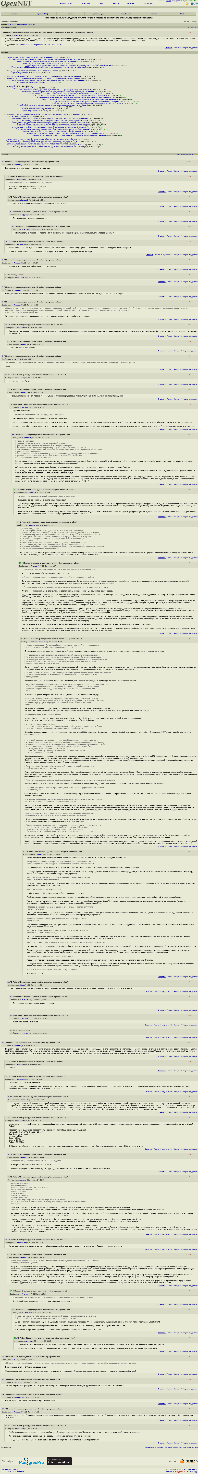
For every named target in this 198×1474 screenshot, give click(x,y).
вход (173, 1)
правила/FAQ (42, 14)
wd (13, 86)
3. (6, 176)
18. (8, 389)
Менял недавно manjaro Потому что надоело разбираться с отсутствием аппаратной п (44, 122)
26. (11, 404)
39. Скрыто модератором (20, 1030)
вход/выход (126, 14)
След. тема (194, 1447)
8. (3, 302)
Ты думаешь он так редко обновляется (37, 63)
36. (6, 325)
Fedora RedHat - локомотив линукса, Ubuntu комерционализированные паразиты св (49, 105)
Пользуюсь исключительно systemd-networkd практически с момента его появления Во (39, 76)
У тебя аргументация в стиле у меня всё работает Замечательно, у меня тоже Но (83, 103)
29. (3, 1357)
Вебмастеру (192, 1472)
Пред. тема (186, 1447)
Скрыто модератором (19, 73)
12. (6, 241)
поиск (70, 14)
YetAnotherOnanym (103, 65)
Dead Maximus (117, 101)
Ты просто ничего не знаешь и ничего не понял (40, 107)
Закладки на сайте (10, 1470)
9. (3, 356)
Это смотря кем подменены (27, 82)
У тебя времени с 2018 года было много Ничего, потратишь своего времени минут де (44, 67)
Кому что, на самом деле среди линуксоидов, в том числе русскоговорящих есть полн (49, 130)
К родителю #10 (166, 1092)
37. (3, 1409)
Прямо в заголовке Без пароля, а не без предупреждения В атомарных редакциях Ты (54, 92)
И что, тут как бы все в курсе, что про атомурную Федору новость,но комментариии (79, 101)
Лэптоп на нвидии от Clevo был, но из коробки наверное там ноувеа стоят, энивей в (48, 120)
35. (6, 1240)
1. (3, 161)
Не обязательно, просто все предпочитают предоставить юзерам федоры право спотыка (60, 65)
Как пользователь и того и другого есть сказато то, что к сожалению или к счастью (58, 94)
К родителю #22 (166, 1025)
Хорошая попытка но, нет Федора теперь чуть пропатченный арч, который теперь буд (49, 90)
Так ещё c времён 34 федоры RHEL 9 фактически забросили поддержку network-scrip (39, 141)
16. (6, 1076)
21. (11, 212)
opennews (18, 35)
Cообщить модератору (188, 48)
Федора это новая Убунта (21, 88)
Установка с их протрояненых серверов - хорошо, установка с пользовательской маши (39, 78)
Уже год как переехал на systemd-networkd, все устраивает (29, 71)
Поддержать (180, 1472)
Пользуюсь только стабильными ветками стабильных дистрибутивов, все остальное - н (44, 128)
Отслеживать (193, 27)
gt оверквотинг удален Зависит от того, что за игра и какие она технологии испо (47, 126)
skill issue (15, 116)
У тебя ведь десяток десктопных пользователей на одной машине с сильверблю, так (44, 147)
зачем (8, 86)
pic (75, 139)
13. (8, 197)
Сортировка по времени (185, 154)
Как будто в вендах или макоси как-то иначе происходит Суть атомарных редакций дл (64, 95)
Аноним (49, 57)
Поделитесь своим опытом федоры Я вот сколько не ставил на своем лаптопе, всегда (39, 114)
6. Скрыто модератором (14, 275)
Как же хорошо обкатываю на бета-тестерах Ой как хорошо (29, 143)
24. (8, 1154)
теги (150, 3)
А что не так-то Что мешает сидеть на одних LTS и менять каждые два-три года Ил (58, 133)
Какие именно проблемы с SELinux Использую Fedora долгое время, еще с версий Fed (44, 118)
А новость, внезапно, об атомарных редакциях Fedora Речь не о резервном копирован (75, 99)
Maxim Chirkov (190, 1470)
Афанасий (72, 61)
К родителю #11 (166, 991)
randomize (83, 128)
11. (6, 375)
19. (8, 1097)
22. (8, 982)
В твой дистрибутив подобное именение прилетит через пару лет (42, 61)
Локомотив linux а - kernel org (33, 109)
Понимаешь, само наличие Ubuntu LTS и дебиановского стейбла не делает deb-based (65, 135)
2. (3, 260)
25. (13, 226)
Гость (75, 141)
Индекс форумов (173, 1447)
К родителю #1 (166, 255)
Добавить (170, 1472)
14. (6, 1061)
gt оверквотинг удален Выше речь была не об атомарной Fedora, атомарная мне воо (69, 97)
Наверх (176, 171)
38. (13, 434)
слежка (154, 14)
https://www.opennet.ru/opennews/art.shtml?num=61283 (39, 45)
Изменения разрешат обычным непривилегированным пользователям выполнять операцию (41, 145)
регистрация (180, 1)
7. (3, 287)
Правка (176, 48)
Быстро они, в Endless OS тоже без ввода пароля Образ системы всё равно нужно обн (39, 139)
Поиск (145, 3)
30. (3, 1379)
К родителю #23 (166, 1234)
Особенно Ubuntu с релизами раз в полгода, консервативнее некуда (48, 132)
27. (11, 997)
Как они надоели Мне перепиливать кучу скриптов (25, 57)
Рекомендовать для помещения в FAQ (156, 1447)
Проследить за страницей (13, 1472)
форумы (14, 14)
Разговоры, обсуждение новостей (21, 24)
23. (6, 1118)
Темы (180, 1447)
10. (3, 1042)
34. (3, 1394)
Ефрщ (55, 63)
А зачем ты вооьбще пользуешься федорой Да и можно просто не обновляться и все (44, 59)
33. (11, 1015)
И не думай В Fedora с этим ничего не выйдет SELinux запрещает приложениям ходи (49, 124)
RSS (182, 14)
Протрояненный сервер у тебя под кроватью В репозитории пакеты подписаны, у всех (44, 80)
